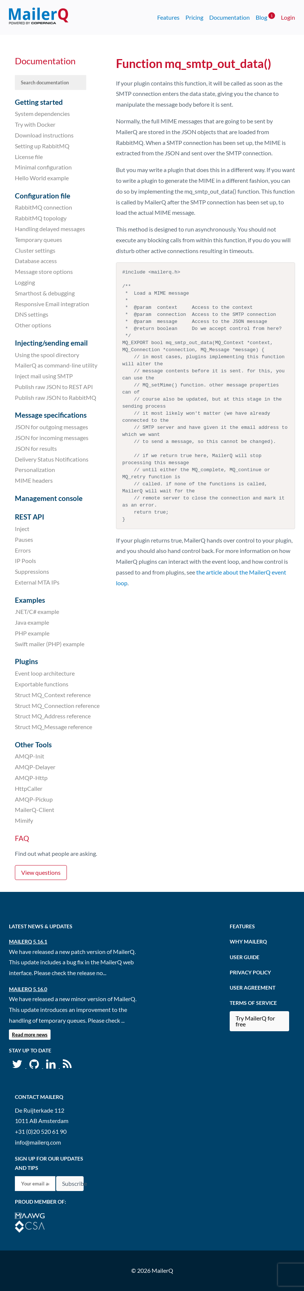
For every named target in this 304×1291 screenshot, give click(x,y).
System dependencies (42, 113)
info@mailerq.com (38, 1142)
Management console (49, 498)
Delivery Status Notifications (51, 458)
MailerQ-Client (34, 809)
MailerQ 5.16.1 (28, 941)
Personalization (35, 469)
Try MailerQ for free (255, 1021)
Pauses (24, 539)
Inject (22, 528)
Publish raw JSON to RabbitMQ (55, 397)
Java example (32, 622)
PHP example (32, 633)
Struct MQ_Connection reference (57, 705)
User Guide (244, 957)
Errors (23, 549)
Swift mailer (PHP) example (49, 643)
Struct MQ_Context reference (53, 694)
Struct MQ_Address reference (53, 715)
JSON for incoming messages (51, 437)
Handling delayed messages (50, 228)
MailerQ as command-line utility (56, 365)
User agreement (252, 987)
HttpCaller (28, 788)
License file (29, 156)
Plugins (26, 661)
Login (288, 17)
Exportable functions (41, 683)
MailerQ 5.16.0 (28, 989)
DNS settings (31, 314)
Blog (265, 16)
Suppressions (32, 571)
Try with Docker (35, 124)
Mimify (24, 820)
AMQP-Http (31, 777)
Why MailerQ (248, 941)
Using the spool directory (47, 354)
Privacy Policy (250, 972)
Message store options (44, 271)
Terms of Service (253, 1003)
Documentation (229, 17)
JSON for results (36, 448)
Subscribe (73, 1183)
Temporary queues (38, 239)
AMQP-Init (29, 756)
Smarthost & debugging (45, 293)
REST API (29, 516)
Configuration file (42, 195)
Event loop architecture (45, 673)
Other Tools (33, 744)
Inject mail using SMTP (44, 375)
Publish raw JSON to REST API (54, 386)
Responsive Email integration (52, 303)
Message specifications (51, 415)
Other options (33, 325)
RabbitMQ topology (41, 217)
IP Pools (25, 560)
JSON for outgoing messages (51, 426)
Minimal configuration (43, 167)
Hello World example (42, 177)
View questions (41, 872)
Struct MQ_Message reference (53, 726)
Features (168, 17)
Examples (30, 600)
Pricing (194, 17)
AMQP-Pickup (34, 798)
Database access (36, 260)
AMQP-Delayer (35, 766)
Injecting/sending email (51, 343)
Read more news (30, 1035)
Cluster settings (35, 249)
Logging (25, 282)
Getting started (39, 102)
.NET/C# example (37, 611)
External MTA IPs (37, 582)
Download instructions (44, 135)
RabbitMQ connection (43, 207)
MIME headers (34, 480)
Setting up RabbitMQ (42, 145)
